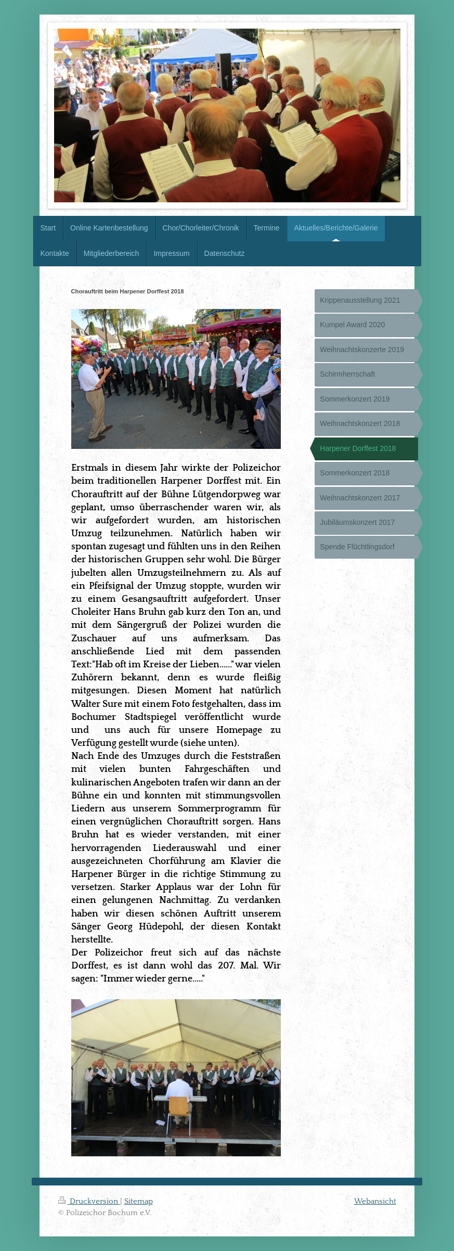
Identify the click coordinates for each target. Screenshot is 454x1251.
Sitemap (138, 1201)
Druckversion (89, 1201)
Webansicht (375, 1201)
